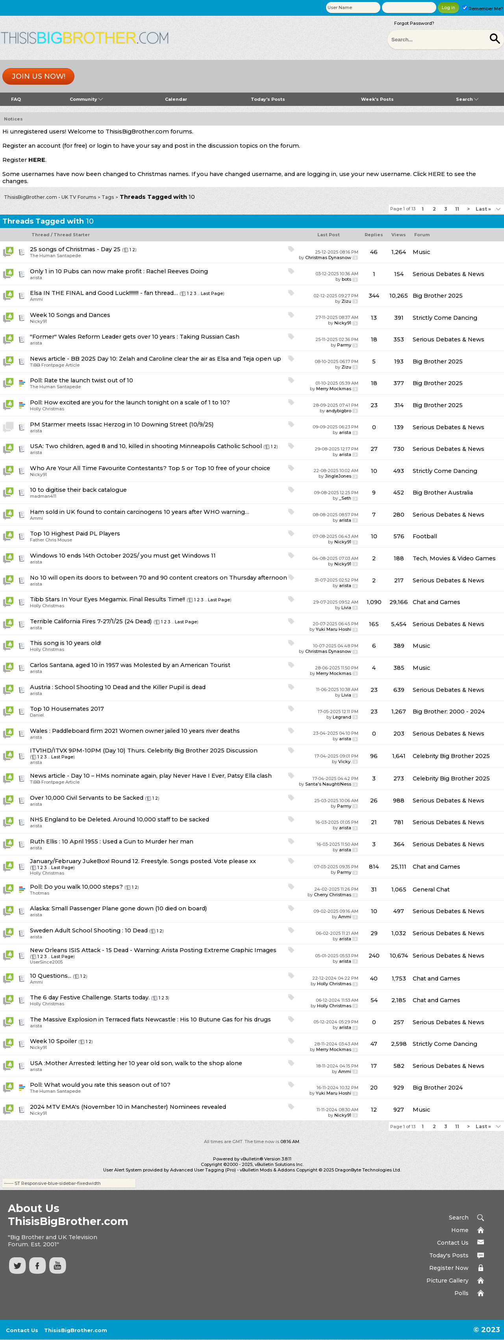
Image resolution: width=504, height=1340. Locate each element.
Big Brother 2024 (438, 1087)
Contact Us (453, 1242)
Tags (108, 197)
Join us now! (38, 76)
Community (86, 99)
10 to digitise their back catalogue (78, 489)
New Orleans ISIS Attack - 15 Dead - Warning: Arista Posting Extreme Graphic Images (153, 950)
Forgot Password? (414, 23)
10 (374, 470)
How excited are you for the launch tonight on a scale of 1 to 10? (137, 402)
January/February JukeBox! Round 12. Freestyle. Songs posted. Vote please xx (143, 861)
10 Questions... (50, 975)
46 (374, 252)
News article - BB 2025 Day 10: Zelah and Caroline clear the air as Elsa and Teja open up (155, 358)
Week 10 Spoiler (53, 1041)
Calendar (176, 99)
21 (374, 822)
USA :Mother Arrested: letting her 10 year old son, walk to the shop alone (136, 1063)
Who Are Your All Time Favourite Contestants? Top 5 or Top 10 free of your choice (150, 468)
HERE (36, 159)
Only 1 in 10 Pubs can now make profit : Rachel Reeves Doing (119, 271)
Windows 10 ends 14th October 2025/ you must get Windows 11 (123, 555)
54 (374, 1000)
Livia (346, 607)
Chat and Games (436, 602)
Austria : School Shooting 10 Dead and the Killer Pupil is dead (118, 687)
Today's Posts (268, 99)
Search (467, 99)
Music (421, 252)
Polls (461, 1293)
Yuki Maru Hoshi (333, 629)
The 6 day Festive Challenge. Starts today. (90, 997)
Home (460, 1230)
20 (374, 1087)
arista (36, 277)
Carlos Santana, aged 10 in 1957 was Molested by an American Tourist (130, 665)
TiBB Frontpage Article (55, 365)
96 (374, 756)
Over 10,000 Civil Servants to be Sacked (86, 797)
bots (346, 279)
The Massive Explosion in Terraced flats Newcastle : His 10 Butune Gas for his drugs (150, 1019)
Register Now (449, 1267)
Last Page (212, 293)
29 (374, 933)
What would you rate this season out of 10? (107, 1084)
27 (374, 448)
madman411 (43, 496)
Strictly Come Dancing (445, 317)
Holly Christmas (47, 408)
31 (374, 889)
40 (374, 978)
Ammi (36, 299)
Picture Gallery (447, 1280)
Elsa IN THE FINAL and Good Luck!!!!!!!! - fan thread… (104, 293)
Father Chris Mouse (51, 540)
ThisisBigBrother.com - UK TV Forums (50, 197)
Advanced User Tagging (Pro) (203, 1170)
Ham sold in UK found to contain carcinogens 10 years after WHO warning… (139, 511)
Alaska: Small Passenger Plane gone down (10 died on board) (118, 908)
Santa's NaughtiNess (328, 784)
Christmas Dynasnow (328, 257)
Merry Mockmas (333, 388)
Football (425, 536)
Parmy (344, 345)
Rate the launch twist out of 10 (88, 380)
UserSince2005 (46, 962)
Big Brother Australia (443, 492)
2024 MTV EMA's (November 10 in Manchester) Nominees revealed (128, 1106)
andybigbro (338, 410)
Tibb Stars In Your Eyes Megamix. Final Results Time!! (107, 599)
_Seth (345, 498)
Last (483, 209)
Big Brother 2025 (438, 295)
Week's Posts (377, 99)
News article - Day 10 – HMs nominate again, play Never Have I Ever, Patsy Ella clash (151, 775)
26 (374, 800)
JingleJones (338, 476)
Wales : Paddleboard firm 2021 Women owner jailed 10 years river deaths (135, 730)
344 (374, 295)
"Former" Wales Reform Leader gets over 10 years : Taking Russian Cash (134, 336)
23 (374, 405)
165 (374, 624)
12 (374, 1109)
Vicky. (344, 761)
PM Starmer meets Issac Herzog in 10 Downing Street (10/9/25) (122, 424)
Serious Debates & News (448, 274)
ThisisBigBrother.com (75, 1330)
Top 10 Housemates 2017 (67, 708)
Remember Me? (482, 8)
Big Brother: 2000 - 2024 (449, 711)
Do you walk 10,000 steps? (83, 886)
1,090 (374, 602)
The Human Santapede (55, 255)
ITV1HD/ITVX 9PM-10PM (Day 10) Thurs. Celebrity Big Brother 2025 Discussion (144, 750)
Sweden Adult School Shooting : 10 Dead (89, 930)
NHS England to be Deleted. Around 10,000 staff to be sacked (119, 819)
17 (374, 1065)
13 (374, 317)
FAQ (16, 99)
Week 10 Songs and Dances (70, 315)
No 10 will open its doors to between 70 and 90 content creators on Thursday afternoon (158, 577)
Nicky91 (38, 321)
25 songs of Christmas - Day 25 (75, 249)
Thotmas (39, 893)
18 (374, 339)
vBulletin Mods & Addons (267, 1170)
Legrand (342, 717)
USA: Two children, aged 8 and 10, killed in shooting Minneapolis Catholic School (146, 446)
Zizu (346, 301)
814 (374, 866)
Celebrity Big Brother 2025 (451, 756)
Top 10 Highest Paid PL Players (75, 533)
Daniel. (37, 715)
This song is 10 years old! (65, 643)
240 (374, 955)
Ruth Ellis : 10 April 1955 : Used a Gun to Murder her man (111, 841)
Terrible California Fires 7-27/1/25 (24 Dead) (91, 621)
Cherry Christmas (332, 894)
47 (374, 1043)
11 (457, 209)
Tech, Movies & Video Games (454, 558)
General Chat (431, 889)
